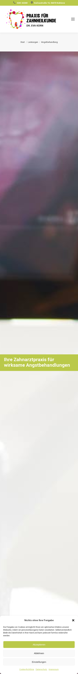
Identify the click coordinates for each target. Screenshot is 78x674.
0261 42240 (22, 3)
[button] (73, 620)
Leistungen (33, 42)
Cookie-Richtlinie (26, 669)
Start (22, 42)
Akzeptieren (39, 644)
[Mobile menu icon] (73, 19)
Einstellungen (39, 662)
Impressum (54, 669)
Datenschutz (41, 669)
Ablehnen (39, 653)
